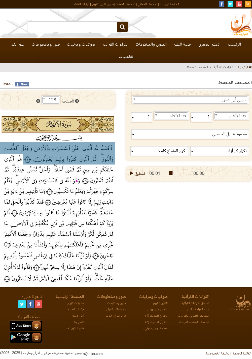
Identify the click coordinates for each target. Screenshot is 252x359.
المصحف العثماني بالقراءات (193, 316)
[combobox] (190, 100)
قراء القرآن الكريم (115, 316)
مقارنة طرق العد (75, 328)
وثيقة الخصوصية (217, 354)
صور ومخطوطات (46, 44)
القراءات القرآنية (115, 44)
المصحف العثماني (147, 4)
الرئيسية (234, 44)
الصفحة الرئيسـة (169, 4)
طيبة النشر (182, 44)
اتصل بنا (79, 322)
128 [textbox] (52, 100)
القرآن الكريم (160, 303)
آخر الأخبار (78, 316)
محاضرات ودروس (157, 309)
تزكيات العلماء (81, 4)
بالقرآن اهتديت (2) (156, 322)
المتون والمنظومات (151, 44)
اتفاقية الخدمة (242, 354)
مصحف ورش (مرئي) (155, 328)
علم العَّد (18, 44)
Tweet (7, 84)
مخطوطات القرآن (116, 309)
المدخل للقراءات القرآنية (195, 303)
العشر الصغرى (209, 44)
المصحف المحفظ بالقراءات (194, 322)
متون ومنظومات (116, 303)
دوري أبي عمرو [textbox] (233, 100)
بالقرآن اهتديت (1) (156, 316)
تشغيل (137, 174)
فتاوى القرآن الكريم (103, 4)
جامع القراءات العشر (198, 309)
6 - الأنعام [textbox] (237, 116)
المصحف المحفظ (125, 4)
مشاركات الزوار (76, 303)
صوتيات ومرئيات (81, 44)
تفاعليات (126, 57)
